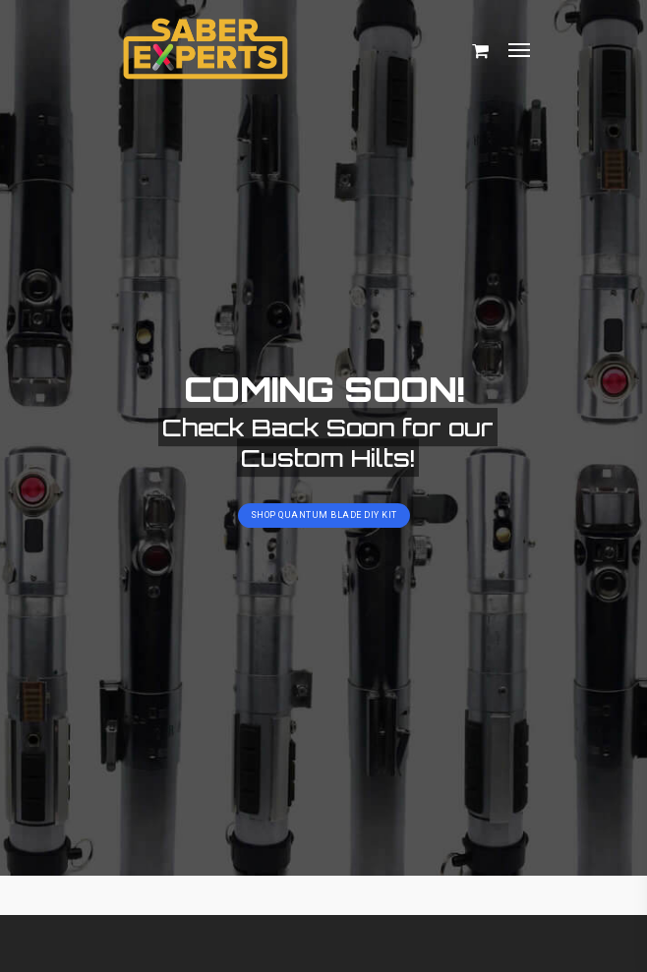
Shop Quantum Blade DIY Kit (324, 515)
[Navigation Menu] (519, 49)
